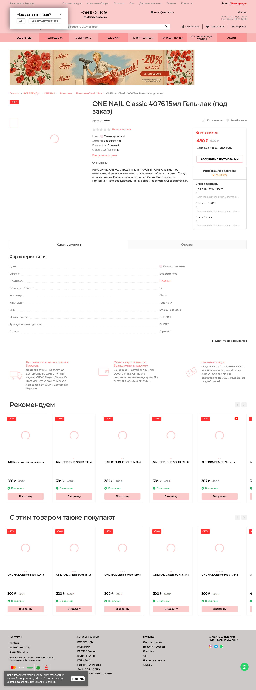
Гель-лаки (66, 93)
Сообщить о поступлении (220, 159)
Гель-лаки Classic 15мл (89, 93)
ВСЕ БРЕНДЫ (24, 37)
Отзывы (171, 3)
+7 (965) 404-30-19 (94, 12)
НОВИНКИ (83, 646)
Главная (14, 93)
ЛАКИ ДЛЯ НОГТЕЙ (172, 37)
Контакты (186, 3)
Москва (29, 3)
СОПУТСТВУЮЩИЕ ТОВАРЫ (202, 38)
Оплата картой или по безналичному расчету (131, 364)
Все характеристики (104, 155)
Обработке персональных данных (36, 681)
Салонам (119, 3)
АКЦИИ (231, 37)
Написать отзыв (121, 129)
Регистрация (239, 3)
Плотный (165, 281)
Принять (78, 678)
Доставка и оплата (150, 3)
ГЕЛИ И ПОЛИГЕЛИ (143, 37)
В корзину (31, 496)
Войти (225, 3)
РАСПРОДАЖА (54, 37)
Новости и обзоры (97, 3)
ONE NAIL (50, 93)
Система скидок (71, 3)
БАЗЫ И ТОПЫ (83, 37)
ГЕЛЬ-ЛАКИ (113, 37)
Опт (131, 3)
